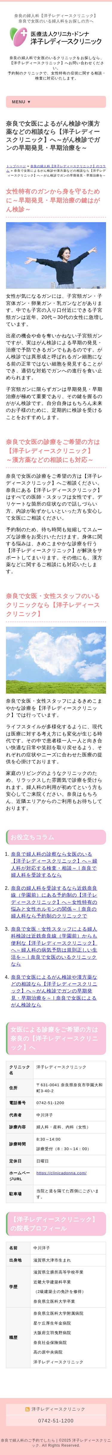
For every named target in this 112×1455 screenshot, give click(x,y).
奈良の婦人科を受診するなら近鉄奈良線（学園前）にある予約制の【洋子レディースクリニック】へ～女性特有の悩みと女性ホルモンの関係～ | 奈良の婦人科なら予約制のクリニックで (54, 902)
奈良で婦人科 (12, 1440)
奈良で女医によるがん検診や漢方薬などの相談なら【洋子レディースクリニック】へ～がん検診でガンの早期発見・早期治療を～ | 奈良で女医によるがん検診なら (54, 991)
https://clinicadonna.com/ (61, 1173)
